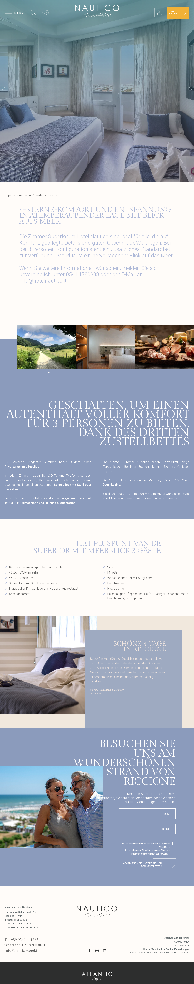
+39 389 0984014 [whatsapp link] (35, 945)
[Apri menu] (14, 12)
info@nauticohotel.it (21, 951)
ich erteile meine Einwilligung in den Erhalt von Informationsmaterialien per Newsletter (147, 852)
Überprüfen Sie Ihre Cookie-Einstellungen (166, 949)
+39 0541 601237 (24, 940)
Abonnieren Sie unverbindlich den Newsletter (142, 865)
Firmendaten (182, 945)
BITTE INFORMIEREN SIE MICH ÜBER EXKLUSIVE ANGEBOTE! (145, 848)
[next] (191, 91)
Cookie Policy (181, 941)
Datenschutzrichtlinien (176, 937)
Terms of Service (180, 952)
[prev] (3, 91)
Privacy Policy (167, 952)
